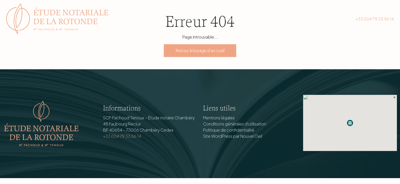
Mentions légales (219, 117)
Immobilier (231, 18)
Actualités (272, 18)
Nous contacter (318, 18)
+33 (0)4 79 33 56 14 (374, 18)
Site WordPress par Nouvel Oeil (232, 136)
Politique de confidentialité (228, 130)
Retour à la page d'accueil (200, 50)
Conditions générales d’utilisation (234, 123)
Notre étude (187, 18)
